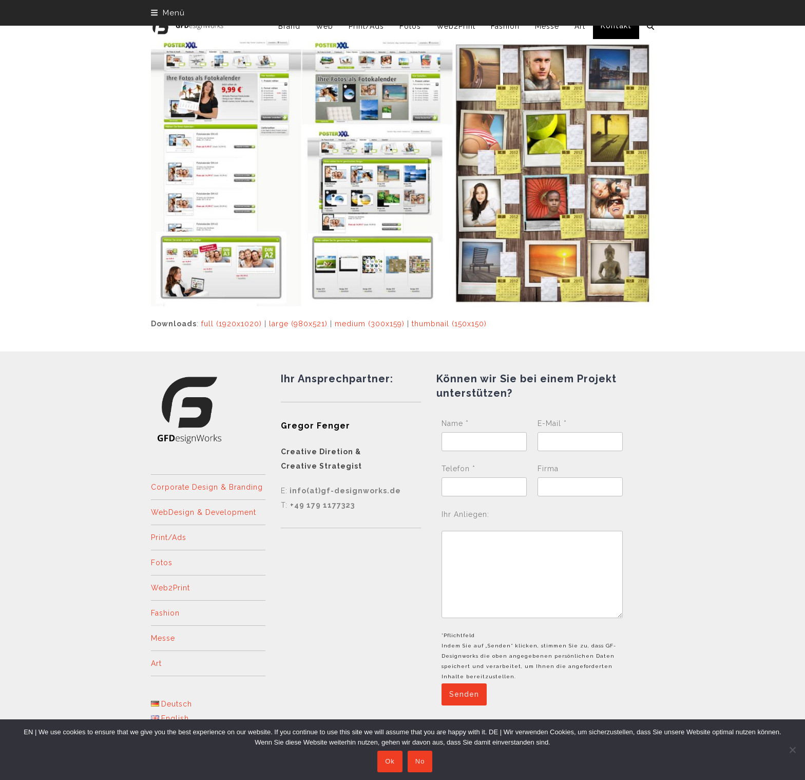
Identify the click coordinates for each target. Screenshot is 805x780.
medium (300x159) (370, 324)
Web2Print (170, 588)
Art (156, 663)
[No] (792, 750)
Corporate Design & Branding (207, 487)
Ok (390, 762)
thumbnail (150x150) (449, 324)
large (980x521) (298, 324)
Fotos (161, 563)
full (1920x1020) (231, 324)
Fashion (165, 613)
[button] (168, 12)
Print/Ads (168, 537)
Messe (163, 638)
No (420, 762)
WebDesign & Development (203, 512)
